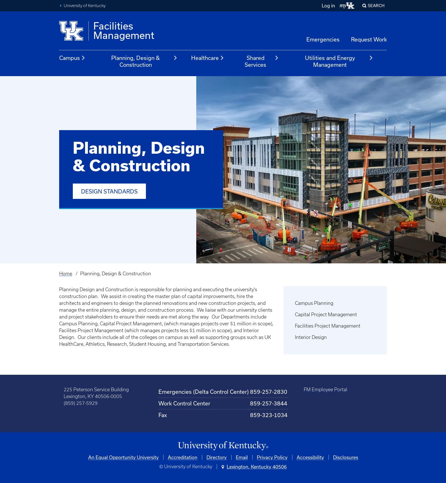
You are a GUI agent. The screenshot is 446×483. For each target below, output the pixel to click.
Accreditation (182, 457)
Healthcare (207, 58)
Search (376, 5)
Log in (328, 5)
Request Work (369, 39)
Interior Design (311, 337)
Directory (217, 457)
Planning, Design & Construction (144, 61)
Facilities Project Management (327, 325)
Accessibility (310, 457)
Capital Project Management (326, 314)
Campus (72, 58)
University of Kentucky (85, 5)
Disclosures (345, 457)
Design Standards (109, 191)
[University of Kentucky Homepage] (223, 446)
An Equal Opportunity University (123, 457)
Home (65, 273)
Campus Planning (314, 303)
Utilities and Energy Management (339, 61)
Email (242, 457)
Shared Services (261, 61)
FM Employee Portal (325, 389)
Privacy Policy (272, 457)
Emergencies (323, 39)
